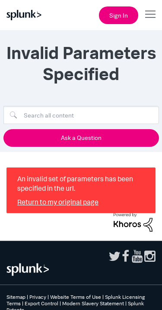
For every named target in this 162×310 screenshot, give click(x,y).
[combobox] (81, 115)
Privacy (37, 297)
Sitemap (15, 297)
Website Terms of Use (75, 297)
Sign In (118, 15)
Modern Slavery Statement (93, 303)
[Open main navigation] (150, 14)
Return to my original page (57, 202)
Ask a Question (81, 137)
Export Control (41, 303)
